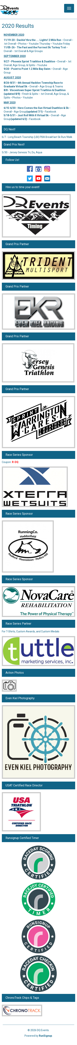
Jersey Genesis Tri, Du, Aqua (25, 152)
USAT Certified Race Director (24, 785)
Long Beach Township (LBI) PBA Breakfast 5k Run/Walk (40, 137)
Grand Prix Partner (17, 244)
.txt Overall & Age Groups (28, 51)
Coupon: (10, 462)
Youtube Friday (61, 43)
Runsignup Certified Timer (22, 838)
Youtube (42, 65)
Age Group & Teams (51, 86)
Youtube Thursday (39, 43)
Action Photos (15, 672)
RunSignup (45, 1035)
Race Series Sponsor (19, 455)
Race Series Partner (18, 623)
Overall (67, 40)
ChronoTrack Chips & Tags (22, 997)
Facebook (50, 111)
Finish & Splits (30, 93)
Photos (22, 43)
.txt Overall (10, 43)
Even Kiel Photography (20, 698)
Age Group (20, 111)
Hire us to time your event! (23, 187)
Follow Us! (12, 160)
